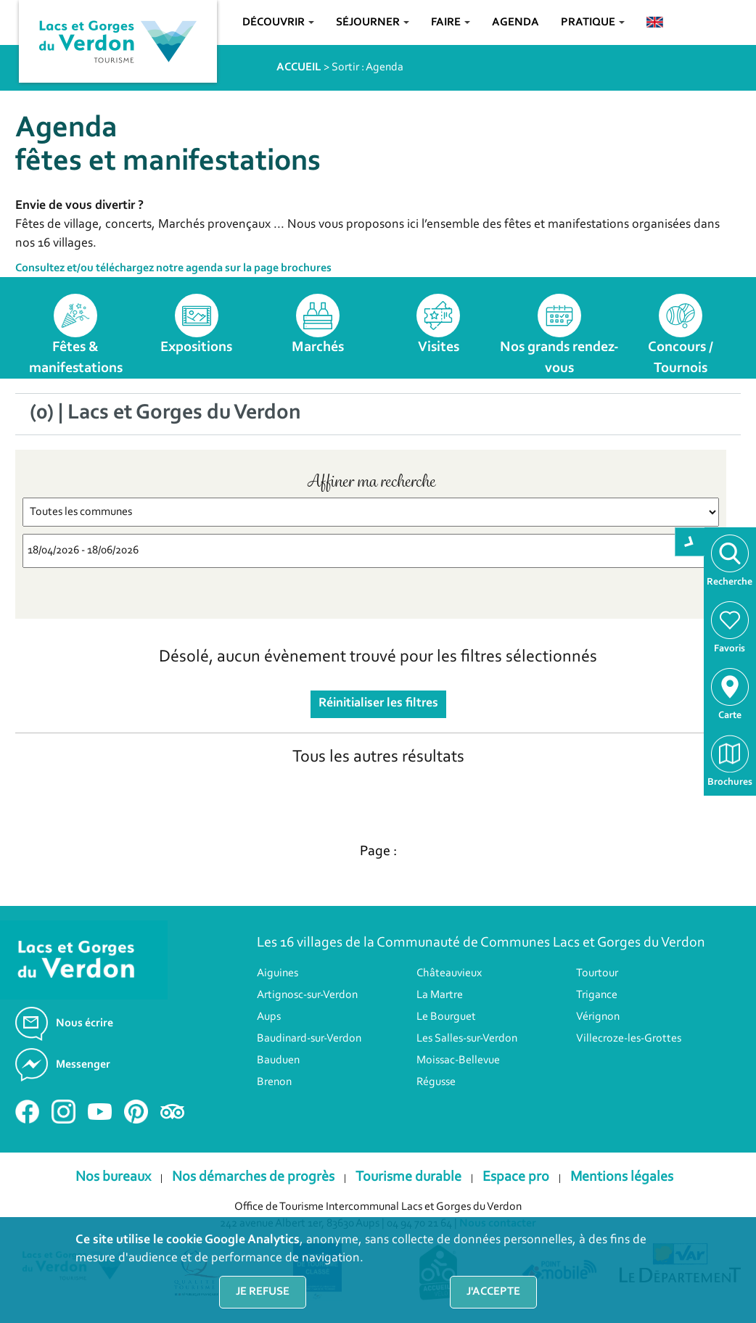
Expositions (196, 347)
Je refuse (262, 1292)
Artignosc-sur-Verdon (307, 995)
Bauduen (278, 1060)
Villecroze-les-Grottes (628, 1038)
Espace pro (515, 1177)
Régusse (436, 1082)
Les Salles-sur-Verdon (466, 1038)
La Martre (439, 995)
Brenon (274, 1082)
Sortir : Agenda (367, 67)
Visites (438, 347)
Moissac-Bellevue (458, 1060)
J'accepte (493, 1292)
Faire (450, 22)
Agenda (515, 22)
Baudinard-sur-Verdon (309, 1038)
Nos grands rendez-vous (559, 358)
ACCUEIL (298, 67)
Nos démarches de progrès (253, 1177)
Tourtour (597, 973)
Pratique (593, 22)
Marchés (318, 347)
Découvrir (278, 22)
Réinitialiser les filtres (378, 703)
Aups (269, 1017)
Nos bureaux (113, 1177)
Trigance (596, 995)
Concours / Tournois (680, 358)
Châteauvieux (449, 973)
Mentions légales (621, 1177)
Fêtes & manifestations (76, 358)
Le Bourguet (446, 1017)
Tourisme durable (408, 1177)
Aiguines (277, 973)
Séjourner (372, 22)
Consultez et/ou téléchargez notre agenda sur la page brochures (173, 268)
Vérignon (598, 1017)
